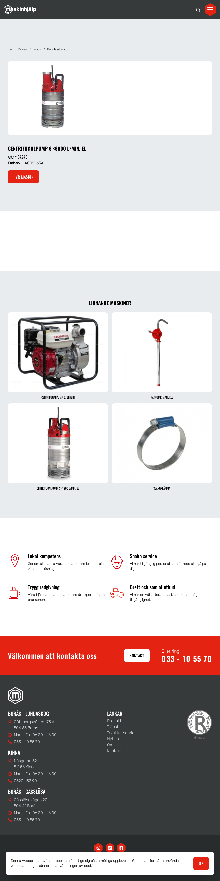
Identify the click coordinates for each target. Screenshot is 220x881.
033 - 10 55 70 (187, 658)
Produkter (116, 720)
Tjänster (114, 726)
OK (201, 863)
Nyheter (114, 738)
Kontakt (137, 656)
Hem (11, 49)
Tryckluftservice (122, 732)
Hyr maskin (24, 177)
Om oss (114, 744)
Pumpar (23, 49)
